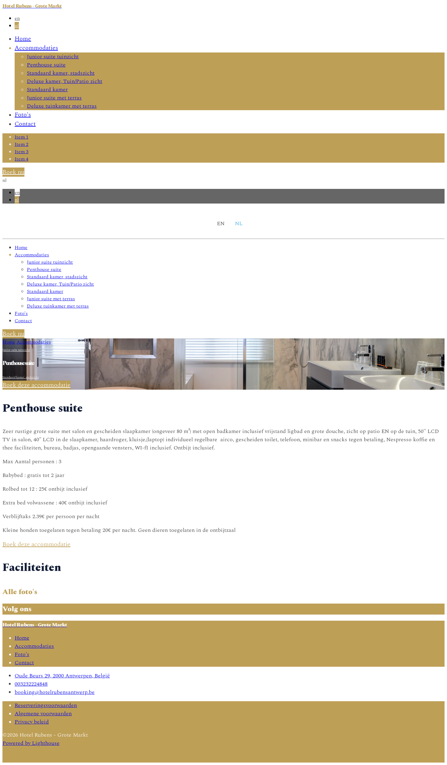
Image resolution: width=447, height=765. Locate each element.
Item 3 (21, 151)
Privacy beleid (32, 722)
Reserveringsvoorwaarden (46, 705)
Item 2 (21, 144)
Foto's (23, 114)
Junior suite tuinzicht (53, 56)
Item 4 (21, 159)
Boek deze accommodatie (36, 385)
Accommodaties (36, 47)
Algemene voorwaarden (43, 713)
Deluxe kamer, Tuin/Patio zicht (64, 81)
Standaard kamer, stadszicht (61, 73)
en (17, 18)
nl (17, 25)
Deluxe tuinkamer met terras (62, 106)
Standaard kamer (47, 89)
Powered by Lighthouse (30, 743)
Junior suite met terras (54, 98)
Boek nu (13, 172)
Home (23, 38)
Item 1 (21, 137)
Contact (25, 123)
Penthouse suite (46, 65)
